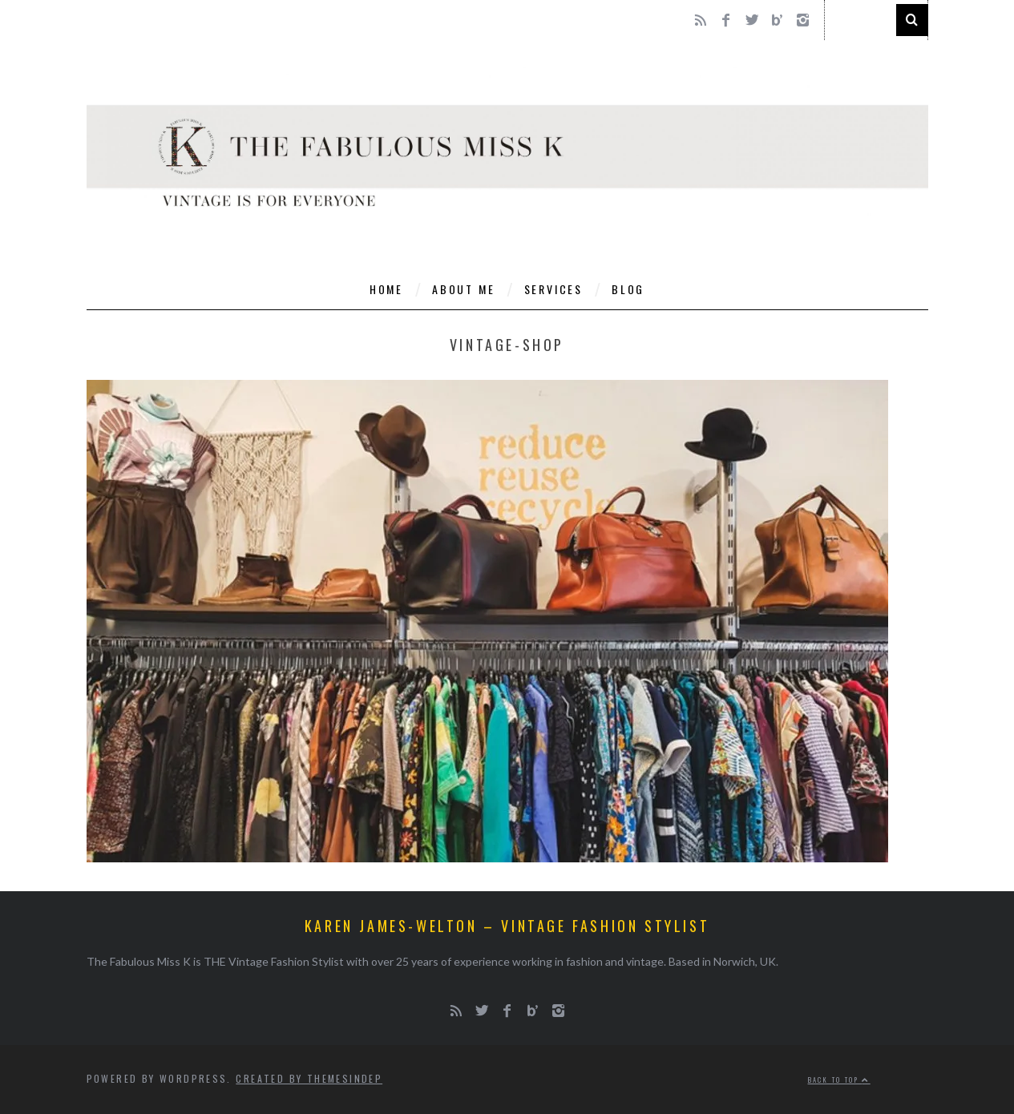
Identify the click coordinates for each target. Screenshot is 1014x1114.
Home (386, 289)
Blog (628, 289)
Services (553, 289)
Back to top (839, 1079)
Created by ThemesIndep (309, 1078)
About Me (463, 289)
